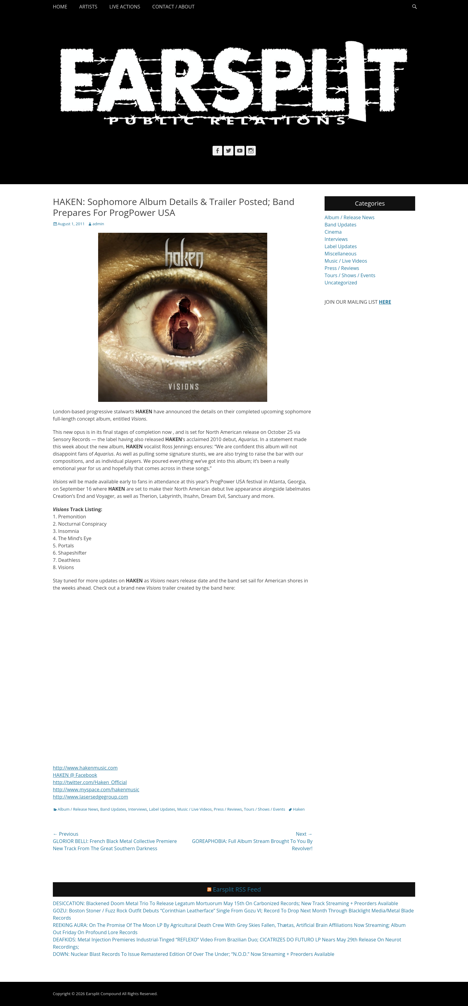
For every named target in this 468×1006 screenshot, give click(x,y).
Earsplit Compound (103, 993)
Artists (88, 6)
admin (98, 223)
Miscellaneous (341, 253)
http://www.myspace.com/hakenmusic (96, 789)
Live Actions (124, 6)
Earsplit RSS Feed (237, 889)
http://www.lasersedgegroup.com (90, 796)
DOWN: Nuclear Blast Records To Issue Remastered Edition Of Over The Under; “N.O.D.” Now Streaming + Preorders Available (193, 954)
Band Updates (113, 809)
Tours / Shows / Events (264, 809)
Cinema (333, 232)
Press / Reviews (228, 809)
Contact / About (173, 6)
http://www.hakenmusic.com (85, 767)
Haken (299, 809)
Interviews (137, 809)
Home (60, 6)
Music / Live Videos (194, 809)
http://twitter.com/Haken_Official (90, 782)
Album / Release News (78, 809)
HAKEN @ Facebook (75, 775)
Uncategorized (341, 282)
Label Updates (162, 809)
